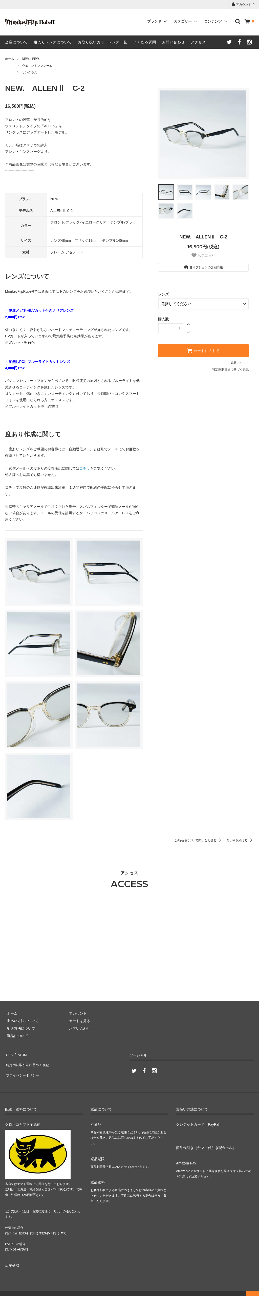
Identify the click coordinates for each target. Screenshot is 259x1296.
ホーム (9, 59)
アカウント (243, 4)
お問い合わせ (173, 42)
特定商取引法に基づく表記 (230, 367)
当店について (16, 42)
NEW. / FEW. (31, 59)
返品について (239, 361)
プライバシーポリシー (22, 1068)
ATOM (20, 1053)
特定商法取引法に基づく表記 (28, 1061)
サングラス (29, 72)
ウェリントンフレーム (37, 65)
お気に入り (203, 255)
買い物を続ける (240, 840)
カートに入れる (203, 349)
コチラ (84, 468)
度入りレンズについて (53, 42)
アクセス (198, 42)
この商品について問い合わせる (198, 840)
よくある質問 (144, 42)
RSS (8, 1053)
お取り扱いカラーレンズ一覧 (102, 42)
